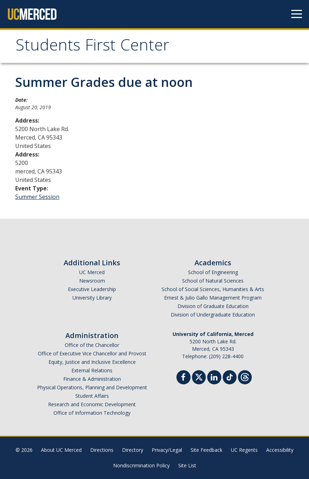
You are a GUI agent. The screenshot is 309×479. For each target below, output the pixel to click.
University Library (92, 297)
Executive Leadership (92, 289)
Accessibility (279, 450)
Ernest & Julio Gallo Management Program (213, 297)
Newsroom (92, 280)
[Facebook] (183, 378)
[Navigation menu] (296, 14)
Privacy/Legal (167, 450)
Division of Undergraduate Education (213, 314)
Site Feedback (206, 450)
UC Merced (92, 272)
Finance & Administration (92, 378)
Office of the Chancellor (92, 345)
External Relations (91, 370)
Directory (132, 450)
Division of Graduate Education (213, 306)
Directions (101, 450)
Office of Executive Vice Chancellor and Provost (92, 353)
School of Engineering (213, 272)
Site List (187, 465)
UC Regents (244, 450)
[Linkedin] (214, 378)
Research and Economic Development (92, 404)
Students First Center (92, 47)
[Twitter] (199, 376)
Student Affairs (92, 395)
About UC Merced (61, 450)
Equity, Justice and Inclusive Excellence (92, 362)
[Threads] (245, 376)
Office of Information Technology (91, 412)
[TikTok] (230, 376)
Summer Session (37, 197)
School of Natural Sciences (213, 280)
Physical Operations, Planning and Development (92, 387)
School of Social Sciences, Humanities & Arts (213, 289)
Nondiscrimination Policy (141, 465)
